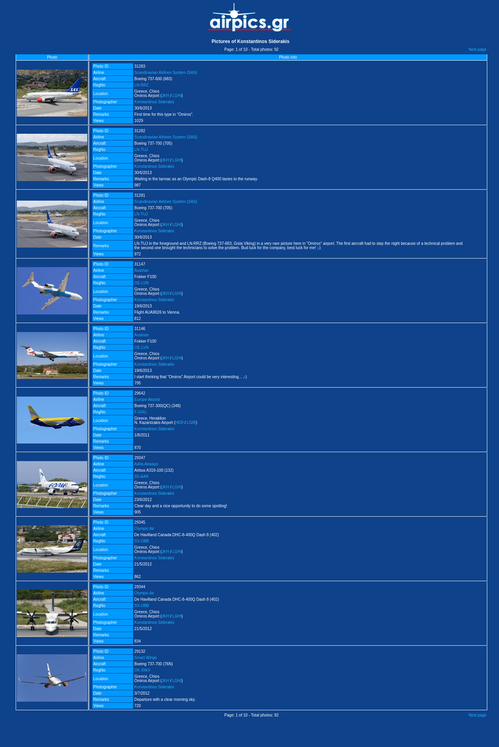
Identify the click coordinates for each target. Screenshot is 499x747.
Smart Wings (145, 657)
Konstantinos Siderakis (154, 102)
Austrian (141, 270)
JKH (165, 95)
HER (179, 422)
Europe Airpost (147, 399)
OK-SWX (142, 670)
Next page (477, 49)
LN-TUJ (141, 149)
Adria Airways (146, 464)
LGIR (191, 422)
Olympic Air (144, 528)
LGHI (177, 95)
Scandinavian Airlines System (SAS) (165, 72)
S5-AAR (141, 476)
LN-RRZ (141, 85)
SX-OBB (141, 541)
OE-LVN (141, 283)
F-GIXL (140, 412)
